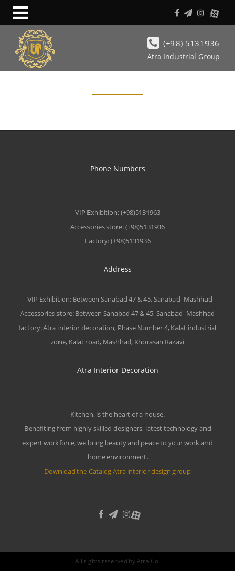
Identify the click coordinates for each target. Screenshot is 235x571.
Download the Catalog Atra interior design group (117, 471)
